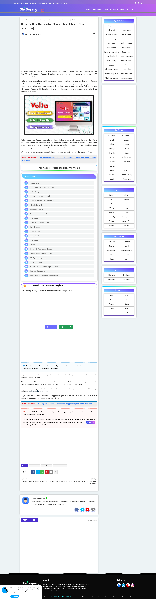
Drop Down (111, 43)
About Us (16, 3)
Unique (126, 39)
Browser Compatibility (39, 271)
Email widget (126, 69)
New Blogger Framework (40, 196)
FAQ (127, 9)
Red (111, 296)
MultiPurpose (126, 157)
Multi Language (126, 43)
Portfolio (59, 3)
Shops (111, 259)
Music (127, 208)
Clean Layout (35, 245)
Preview (52, 327)
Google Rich (35, 232)
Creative (111, 157)
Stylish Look (35, 227)
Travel (126, 246)
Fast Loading (35, 218)
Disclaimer (33, 3)
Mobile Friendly (36, 205)
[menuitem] (88, 10)
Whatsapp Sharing (111, 69)
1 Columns (111, 275)
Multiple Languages (38, 258)
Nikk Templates (66, 596)
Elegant (126, 140)
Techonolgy (111, 217)
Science (111, 213)
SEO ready (127, 26)
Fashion (111, 204)
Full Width (126, 170)
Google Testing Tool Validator (42, 201)
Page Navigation (126, 56)
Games (111, 195)
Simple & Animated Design (41, 249)
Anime (126, 204)
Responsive (107, 9)
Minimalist (111, 179)
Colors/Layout (36, 192)
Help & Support (118, 9)
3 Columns (111, 279)
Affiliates (126, 242)
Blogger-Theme (34, 465)
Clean (127, 153)
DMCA (66, 3)
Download (67, 327)
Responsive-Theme (32, 20)
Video (111, 208)
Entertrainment (126, 250)
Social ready (111, 39)
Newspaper (126, 179)
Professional (126, 30)
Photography (126, 217)
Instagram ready (127, 78)
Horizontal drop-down (126, 74)
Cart (126, 259)
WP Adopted (126, 136)
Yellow (126, 300)
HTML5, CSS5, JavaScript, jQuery (44, 267)
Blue (126, 296)
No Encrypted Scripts (39, 214)
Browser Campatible (111, 52)
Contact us (93, 597)
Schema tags (126, 35)
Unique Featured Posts (39, 223)
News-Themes (47, 465)
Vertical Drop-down (111, 74)
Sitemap (51, 3)
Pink (126, 309)
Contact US (24, 3)
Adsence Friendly (37, 209)
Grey (111, 313)
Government (111, 250)
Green (126, 304)
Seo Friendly (35, 236)
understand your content (38, 391)
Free (126, 166)
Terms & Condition (115, 597)
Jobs (111, 255)
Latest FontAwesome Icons (41, 254)
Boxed (111, 175)
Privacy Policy (43, 3)
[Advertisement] (60, 53)
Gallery (111, 144)
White (126, 313)
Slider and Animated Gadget (42, 187)
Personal (112, 162)
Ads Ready (111, 30)
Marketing (111, 242)
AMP (126, 65)
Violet (111, 309)
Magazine (111, 136)
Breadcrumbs (126, 48)
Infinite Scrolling (126, 175)
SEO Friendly (96, 9)
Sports (111, 246)
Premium (112, 166)
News (112, 199)
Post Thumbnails (111, 56)
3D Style (111, 153)
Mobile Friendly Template (111, 35)
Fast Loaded (35, 240)
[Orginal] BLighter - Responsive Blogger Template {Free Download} (65, 404)
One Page (111, 149)
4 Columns (126, 279)
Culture (111, 221)
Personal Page (126, 221)
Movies (126, 195)
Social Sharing (36, 262)
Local (127, 255)
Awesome (126, 162)
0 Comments (92, 520)
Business (111, 226)
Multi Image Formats (111, 48)
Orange (111, 304)
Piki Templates (55, 597)
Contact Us (91, 422)
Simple (126, 144)
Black (111, 300)
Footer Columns (126, 61)
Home (88, 9)
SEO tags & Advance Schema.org (44, 276)
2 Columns (126, 275)
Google (111, 65)
